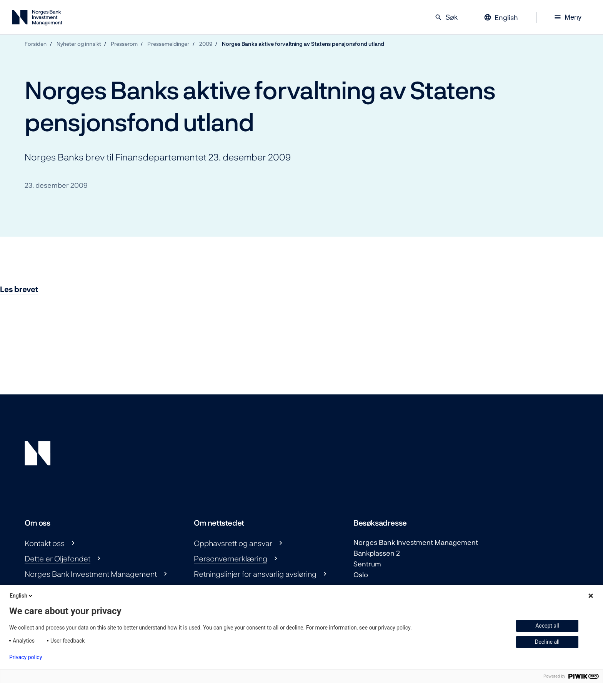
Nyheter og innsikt (79, 43)
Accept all (547, 626)
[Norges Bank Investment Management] (37, 19)
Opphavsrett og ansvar (233, 543)
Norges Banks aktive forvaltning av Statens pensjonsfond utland (303, 43)
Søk (446, 17)
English (21, 596)
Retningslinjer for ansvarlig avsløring (255, 573)
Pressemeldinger (168, 43)
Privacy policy (25, 657)
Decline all (547, 642)
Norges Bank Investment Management (91, 573)
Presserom (124, 43)
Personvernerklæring (230, 558)
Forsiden (36, 43)
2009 (205, 43)
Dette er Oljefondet (57, 558)
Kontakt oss (45, 543)
